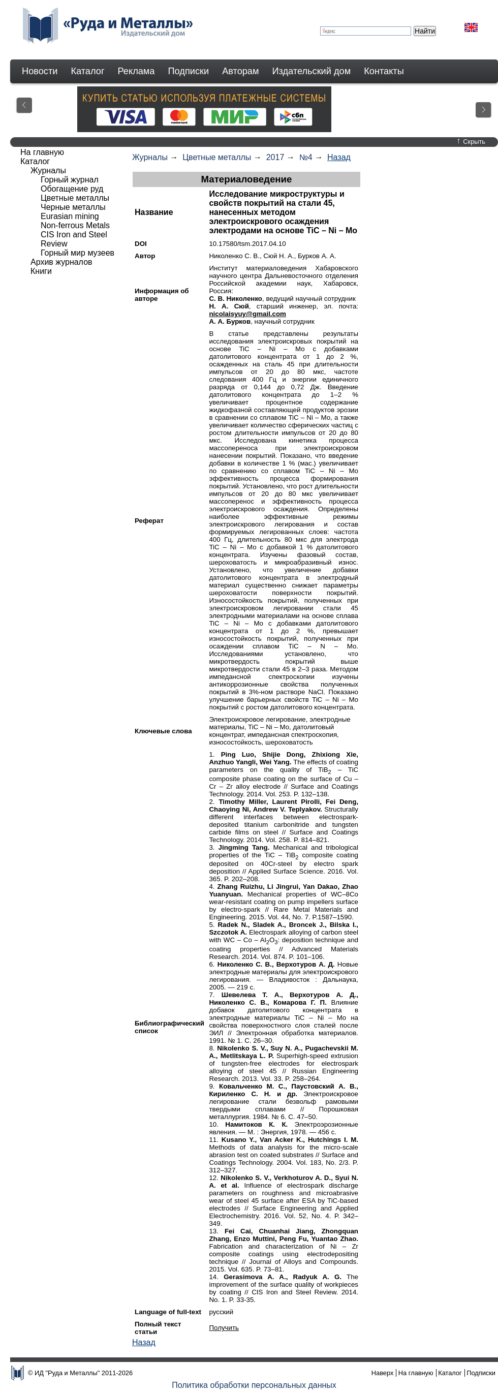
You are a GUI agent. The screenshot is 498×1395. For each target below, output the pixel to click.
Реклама (136, 71)
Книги (41, 271)
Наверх (382, 1373)
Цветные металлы (216, 157)
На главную (42, 152)
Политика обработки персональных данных (254, 1385)
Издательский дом (311, 71)
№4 (306, 157)
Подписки (188, 71)
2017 (275, 157)
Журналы (150, 157)
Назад (339, 157)
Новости (39, 71)
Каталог (87, 71)
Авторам (240, 71)
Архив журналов (61, 262)
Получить (224, 1327)
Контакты (384, 71)
